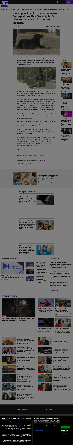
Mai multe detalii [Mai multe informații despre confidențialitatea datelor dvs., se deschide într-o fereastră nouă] (17, 426)
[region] (36, 430)
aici (5, 436)
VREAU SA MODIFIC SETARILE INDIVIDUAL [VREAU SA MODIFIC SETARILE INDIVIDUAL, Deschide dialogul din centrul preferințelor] (65, 431)
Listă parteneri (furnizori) (38, 430)
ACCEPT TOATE (65, 427)
